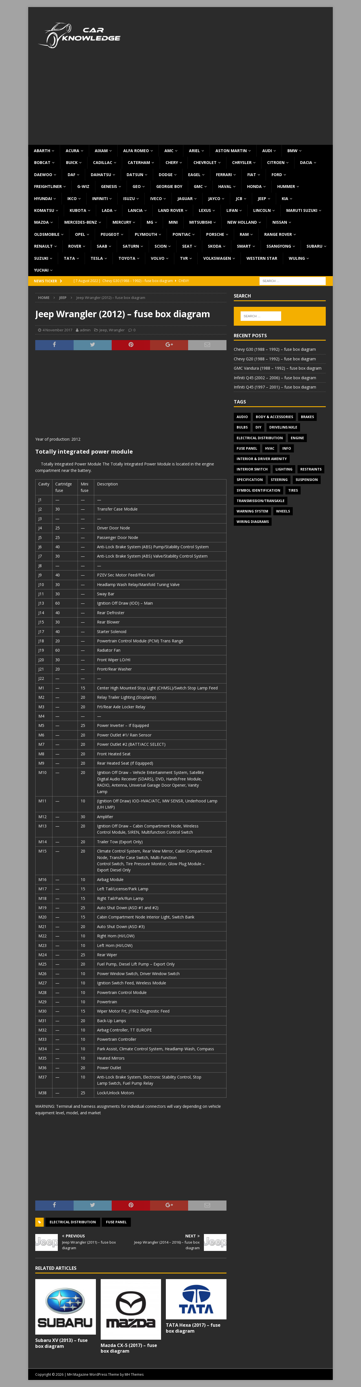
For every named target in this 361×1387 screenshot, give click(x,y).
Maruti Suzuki (301, 210)
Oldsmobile (47, 234)
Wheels (283, 511)
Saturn (131, 246)
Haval (225, 186)
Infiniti (100, 198)
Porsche (215, 234)
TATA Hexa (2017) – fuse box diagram (193, 1328)
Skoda (214, 246)
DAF (71, 174)
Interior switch (252, 469)
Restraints (311, 469)
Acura (72, 150)
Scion (161, 246)
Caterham (139, 162)
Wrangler (117, 329)
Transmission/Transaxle (261, 500)
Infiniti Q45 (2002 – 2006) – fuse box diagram (275, 377)
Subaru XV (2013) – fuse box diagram (61, 1343)
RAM (244, 234)
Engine (297, 438)
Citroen (276, 162)
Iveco (156, 198)
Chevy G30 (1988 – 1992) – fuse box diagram (275, 349)
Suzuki (41, 258)
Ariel (194, 150)
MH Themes (134, 1374)
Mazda (41, 222)
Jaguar (185, 198)
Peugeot (110, 234)
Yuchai (41, 270)
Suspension (307, 479)
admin (85, 329)
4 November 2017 (57, 329)
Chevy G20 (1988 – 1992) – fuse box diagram (275, 358)
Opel (80, 234)
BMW (292, 150)
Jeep (262, 198)
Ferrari (224, 174)
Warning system (252, 511)
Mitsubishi (200, 222)
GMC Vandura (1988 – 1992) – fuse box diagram (278, 368)
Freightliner (48, 186)
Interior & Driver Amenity (262, 458)
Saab (102, 246)
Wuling (297, 258)
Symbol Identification (258, 490)
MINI (173, 222)
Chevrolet (205, 162)
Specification (250, 479)
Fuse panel (116, 1222)
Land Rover (170, 210)
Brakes (307, 416)
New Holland (242, 222)
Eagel (194, 174)
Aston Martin (231, 150)
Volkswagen (217, 258)
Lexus (205, 210)
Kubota (78, 210)
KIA (285, 198)
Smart (244, 246)
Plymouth (146, 234)
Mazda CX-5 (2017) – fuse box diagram (129, 1348)
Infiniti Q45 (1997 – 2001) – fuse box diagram (275, 387)
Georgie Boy (169, 186)
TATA (69, 258)
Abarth (42, 150)
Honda (254, 186)
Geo (137, 186)
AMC (168, 150)
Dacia (306, 162)
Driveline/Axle (283, 427)
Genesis (109, 186)
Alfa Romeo (136, 150)
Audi (267, 150)
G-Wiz (83, 186)
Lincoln (262, 210)
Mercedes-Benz (80, 222)
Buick (72, 162)
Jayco (214, 198)
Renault (43, 246)
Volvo (157, 258)
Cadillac (102, 162)
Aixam (101, 150)
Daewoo (43, 174)
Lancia (135, 210)
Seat (187, 246)
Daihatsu (101, 174)
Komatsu (44, 210)
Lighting (284, 469)
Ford (277, 174)
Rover (74, 246)
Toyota (126, 258)
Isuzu (129, 198)
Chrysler (242, 162)
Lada (107, 210)
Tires (293, 490)
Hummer (286, 186)
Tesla (97, 258)
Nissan (279, 222)
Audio (242, 416)
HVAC (269, 448)
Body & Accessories (274, 416)
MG (150, 222)
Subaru (314, 246)
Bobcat (42, 162)
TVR (184, 258)
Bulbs (242, 427)
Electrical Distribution (73, 1222)
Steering (279, 479)
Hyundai (43, 198)
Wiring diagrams (253, 521)
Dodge (166, 174)
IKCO (72, 198)
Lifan (232, 210)
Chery (172, 162)
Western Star (261, 258)
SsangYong (279, 246)
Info (286, 448)
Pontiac (182, 234)
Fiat (251, 174)
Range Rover (278, 234)
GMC (198, 186)
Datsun (135, 174)
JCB (239, 198)
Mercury (122, 222)
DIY (258, 427)
